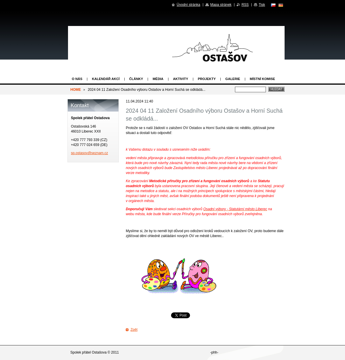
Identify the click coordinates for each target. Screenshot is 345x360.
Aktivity (180, 79)
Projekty (207, 79)
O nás (77, 79)
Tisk (262, 5)
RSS (245, 5)
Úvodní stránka (188, 5)
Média (158, 79)
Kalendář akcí (106, 79)
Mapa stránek (220, 5)
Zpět (133, 330)
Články (136, 79)
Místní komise (262, 79)
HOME (75, 90)
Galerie (232, 79)
